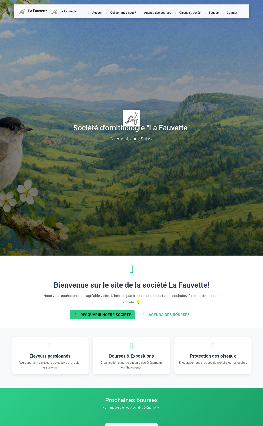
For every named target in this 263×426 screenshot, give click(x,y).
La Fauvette (33, 11)
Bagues (211, 12)
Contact (229, 12)
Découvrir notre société (101, 315)
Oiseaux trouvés (187, 12)
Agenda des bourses (155, 12)
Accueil (94, 12)
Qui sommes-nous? (120, 12)
